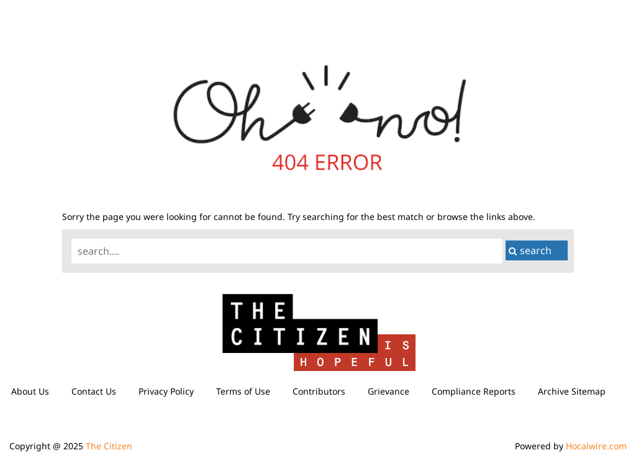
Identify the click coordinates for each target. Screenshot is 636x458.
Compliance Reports (474, 391)
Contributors (319, 391)
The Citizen (109, 446)
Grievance (388, 391)
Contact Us (93, 391)
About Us (30, 391)
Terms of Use (243, 391)
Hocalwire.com (596, 446)
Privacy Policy (166, 391)
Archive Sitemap (572, 391)
